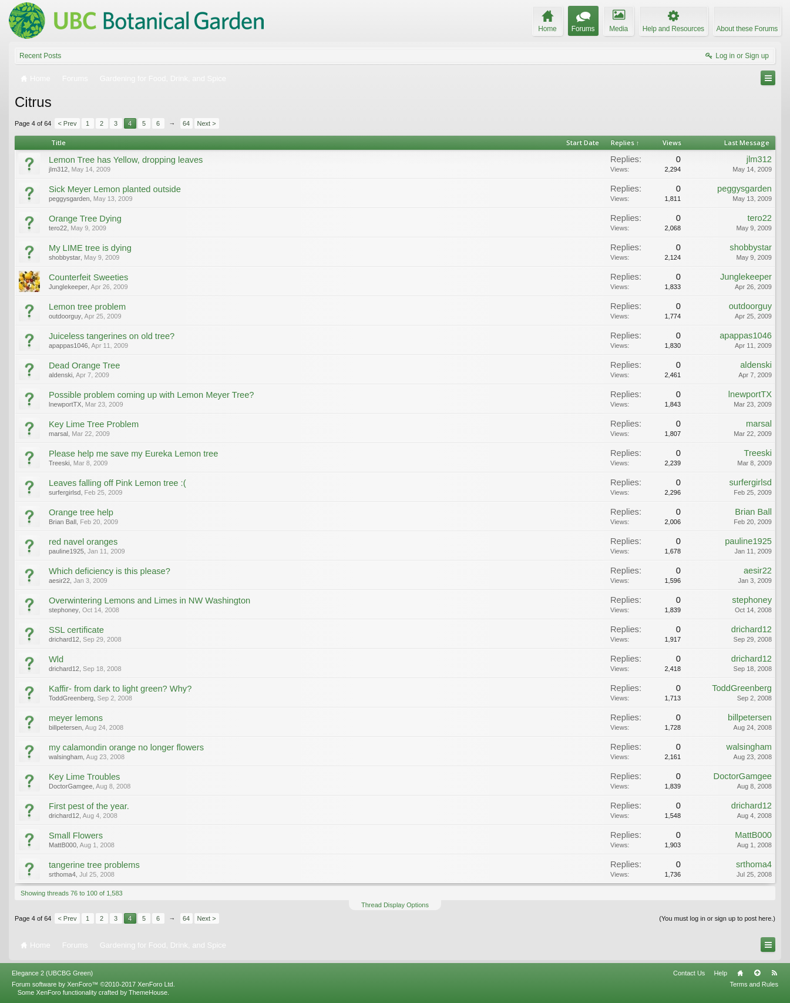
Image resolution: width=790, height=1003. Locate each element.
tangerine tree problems (94, 865)
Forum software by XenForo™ (93, 984)
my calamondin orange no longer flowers (126, 747)
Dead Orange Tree (84, 365)
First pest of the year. (89, 806)
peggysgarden (69, 198)
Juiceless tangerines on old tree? (111, 336)
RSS (774, 973)
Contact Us (689, 973)
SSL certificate (76, 630)
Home (740, 973)
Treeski (59, 463)
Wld (56, 659)
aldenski (60, 374)
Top (757, 973)
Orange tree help (81, 512)
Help (720, 973)
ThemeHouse (148, 992)
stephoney (64, 609)
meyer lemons (76, 718)
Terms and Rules (754, 984)
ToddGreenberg (71, 698)
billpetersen (65, 727)
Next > (206, 123)
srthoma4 (62, 874)
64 (186, 123)
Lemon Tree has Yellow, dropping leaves (126, 160)
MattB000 (62, 844)
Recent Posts (40, 56)
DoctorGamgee (71, 786)
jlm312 (58, 169)
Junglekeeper (68, 286)
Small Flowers (76, 835)
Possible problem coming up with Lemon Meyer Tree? (151, 395)
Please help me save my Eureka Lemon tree (133, 453)
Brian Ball (62, 521)
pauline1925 (66, 551)
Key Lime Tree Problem (94, 424)
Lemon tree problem (87, 306)
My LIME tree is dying (90, 248)
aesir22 (59, 580)
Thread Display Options (395, 904)
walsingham (66, 756)
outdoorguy (65, 316)
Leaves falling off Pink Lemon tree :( (117, 483)
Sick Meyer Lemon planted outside (115, 189)
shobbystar (64, 257)
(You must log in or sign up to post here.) (717, 918)
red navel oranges (83, 541)
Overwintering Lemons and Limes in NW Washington (149, 600)
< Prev (67, 123)
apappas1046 (68, 345)
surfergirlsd (64, 492)
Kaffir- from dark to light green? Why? (120, 688)
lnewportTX (65, 404)
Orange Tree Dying (85, 218)
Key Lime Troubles (84, 776)
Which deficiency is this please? (109, 571)
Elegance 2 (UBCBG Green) (52, 973)
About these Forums (747, 29)
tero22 (58, 228)
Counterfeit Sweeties (88, 277)
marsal (58, 433)
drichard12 (64, 639)
